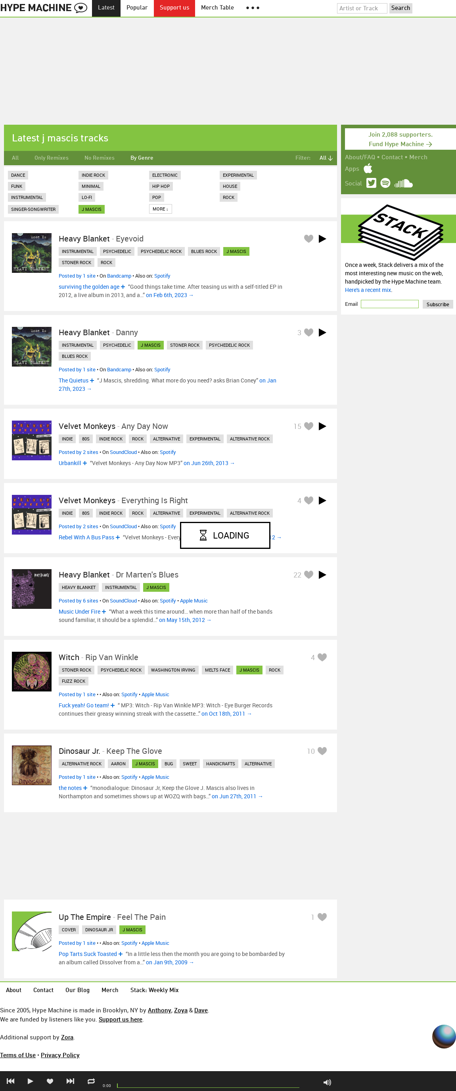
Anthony (159, 1010)
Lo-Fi (87, 197)
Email (352, 303)
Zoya (181, 1010)
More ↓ (161, 209)
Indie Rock (93, 175)
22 (297, 574)
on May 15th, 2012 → (185, 620)
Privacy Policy (60, 1055)
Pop (156, 197)
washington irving (173, 670)
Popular (137, 8)
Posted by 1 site (77, 275)
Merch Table (217, 8)
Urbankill (70, 463)
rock (106, 262)
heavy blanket (79, 587)
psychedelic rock (161, 251)
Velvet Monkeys (87, 426)
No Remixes (99, 158)
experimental (205, 439)
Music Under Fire (79, 611)
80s (86, 439)
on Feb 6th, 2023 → (170, 295)
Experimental (238, 175)
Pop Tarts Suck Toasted (88, 954)
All (15, 158)
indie (67, 439)
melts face (217, 670)
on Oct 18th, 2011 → (226, 713)
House (230, 186)
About (13, 991)
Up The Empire (85, 916)
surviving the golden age (89, 286)
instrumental (78, 251)
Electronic (165, 175)
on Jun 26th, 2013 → (209, 463)
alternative (166, 439)
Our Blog (77, 991)
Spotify (162, 275)
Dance (18, 175)
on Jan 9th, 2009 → (170, 962)
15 (297, 426)
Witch (69, 657)
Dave (201, 1010)
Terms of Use (18, 1055)
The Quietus (73, 380)
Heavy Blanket (84, 238)
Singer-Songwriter (33, 209)
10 (311, 751)
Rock (228, 197)
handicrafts (220, 764)
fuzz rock (73, 681)
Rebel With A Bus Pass (86, 537)
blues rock (204, 251)
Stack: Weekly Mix (154, 991)
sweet (190, 764)
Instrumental (27, 197)
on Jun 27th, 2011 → (237, 796)
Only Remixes (51, 158)
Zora (67, 1037)
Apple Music (194, 600)
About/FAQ (360, 157)
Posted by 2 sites (78, 452)
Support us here (120, 1019)
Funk (16, 186)
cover (69, 930)
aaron (118, 764)
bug (169, 764)
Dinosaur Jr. (79, 750)
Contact (392, 157)
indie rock (111, 439)
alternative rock (250, 439)
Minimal (91, 186)
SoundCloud (123, 452)
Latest (106, 8)
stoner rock (76, 262)
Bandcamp (119, 275)
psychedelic (117, 251)
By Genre (141, 158)
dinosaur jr (99, 930)
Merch (418, 157)
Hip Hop (161, 186)
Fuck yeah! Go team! (84, 705)
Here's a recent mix (368, 290)
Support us (174, 8)
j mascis (92, 209)
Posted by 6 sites (78, 600)
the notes (70, 788)
